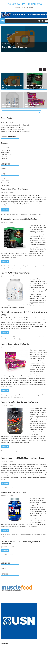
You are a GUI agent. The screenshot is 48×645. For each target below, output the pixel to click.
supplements (14, 268)
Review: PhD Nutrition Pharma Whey (12, 127)
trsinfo (13, 43)
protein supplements (13, 339)
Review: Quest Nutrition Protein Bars (12, 129)
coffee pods (31, 266)
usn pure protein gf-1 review (39, 534)
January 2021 (5, 148)
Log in (3, 178)
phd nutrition (8, 337)
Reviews (3, 168)
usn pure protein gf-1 (25, 534)
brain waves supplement (22, 214)
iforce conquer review (16, 451)
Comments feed (6, 183)
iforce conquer (6, 451)
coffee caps (9, 266)
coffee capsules (17, 266)
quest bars (19, 395)
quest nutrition (26, 395)
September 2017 (6, 152)
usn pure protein (15, 534)
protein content (41, 337)
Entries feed (5, 181)
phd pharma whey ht (18, 337)
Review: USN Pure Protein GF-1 (13, 492)
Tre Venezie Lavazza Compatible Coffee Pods (15, 125)
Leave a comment (36, 214)
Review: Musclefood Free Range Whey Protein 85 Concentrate (21, 543)
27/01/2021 (6, 43)
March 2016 (4, 159)
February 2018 (5, 150)
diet (4, 337)
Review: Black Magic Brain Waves (11, 123)
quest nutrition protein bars (38, 395)
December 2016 (6, 154)
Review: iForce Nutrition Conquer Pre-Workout (15, 131)
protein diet (4, 339)
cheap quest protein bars (9, 395)
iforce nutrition (26, 451)
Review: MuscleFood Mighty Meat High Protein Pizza (22, 458)
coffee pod (25, 266)
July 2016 (4, 156)
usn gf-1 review (6, 534)
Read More (5, 210)
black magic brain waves (9, 214)
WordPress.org (5, 185)
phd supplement (28, 337)
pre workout (7, 268)
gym (36, 266)
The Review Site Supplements (24, 3)
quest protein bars (5, 397)
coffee (4, 266)
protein (35, 337)
